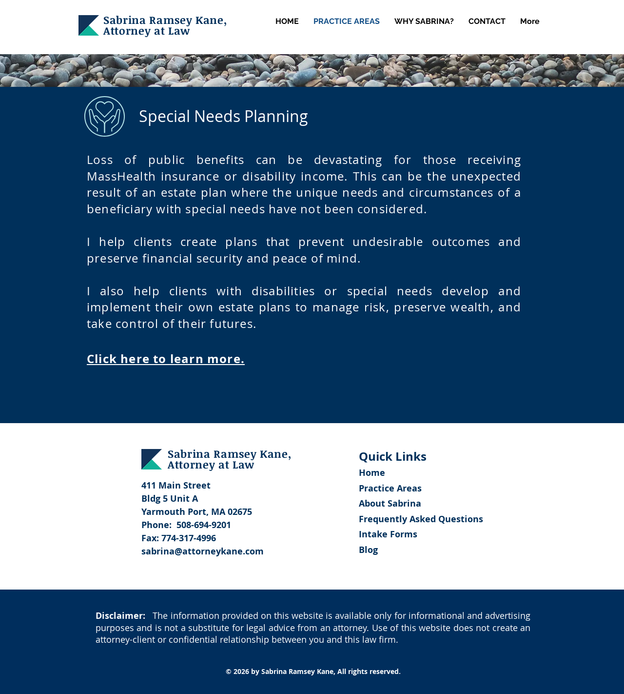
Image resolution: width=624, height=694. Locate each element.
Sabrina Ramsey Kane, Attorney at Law (165, 25)
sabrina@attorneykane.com (202, 551)
